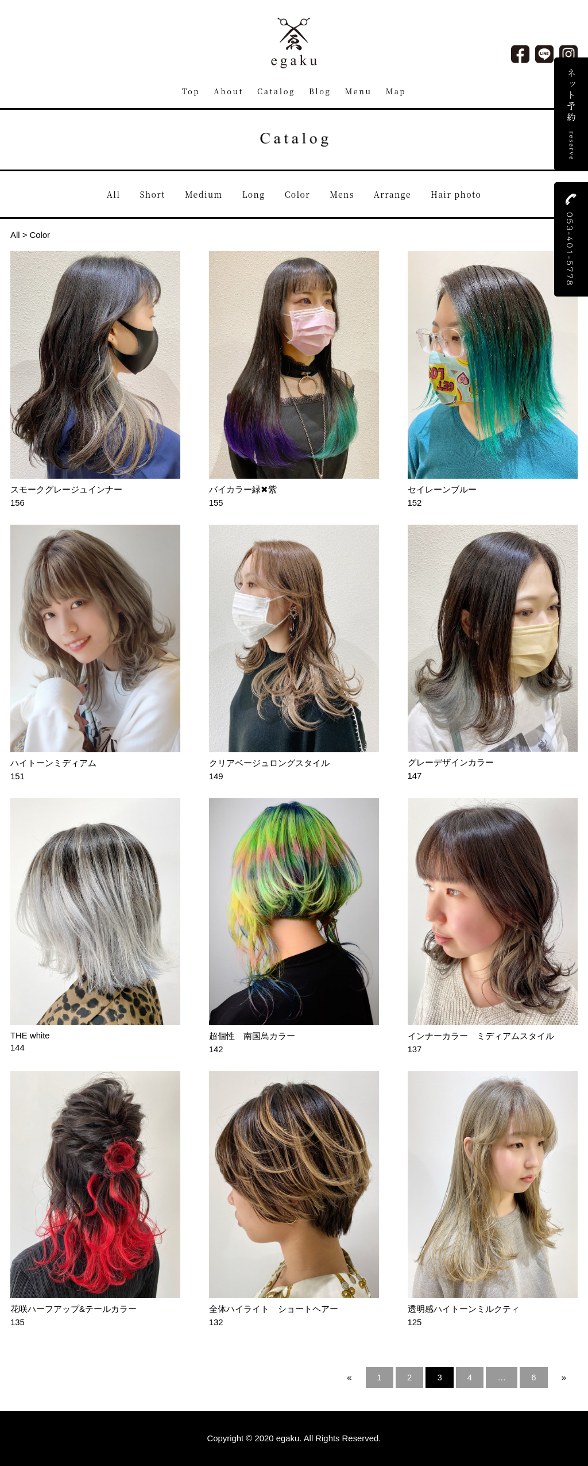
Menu (358, 91)
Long (253, 194)
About (228, 91)
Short (152, 194)
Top (191, 91)
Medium (204, 194)
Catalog (276, 91)
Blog (320, 91)
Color (297, 194)
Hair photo (456, 194)
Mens (342, 194)
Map (396, 91)
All (114, 194)
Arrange (392, 194)
